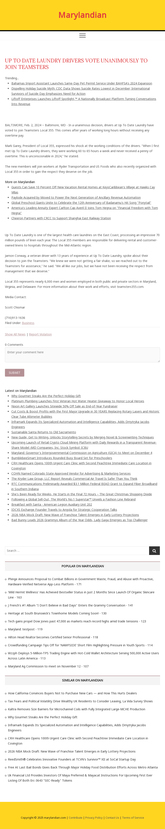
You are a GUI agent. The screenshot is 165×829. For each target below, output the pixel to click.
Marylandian (82, 15)
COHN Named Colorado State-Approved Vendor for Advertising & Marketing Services (71, 473)
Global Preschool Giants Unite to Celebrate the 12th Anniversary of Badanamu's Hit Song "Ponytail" (81, 203)
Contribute (75, 818)
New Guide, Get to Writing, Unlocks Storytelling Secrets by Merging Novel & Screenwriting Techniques (82, 437)
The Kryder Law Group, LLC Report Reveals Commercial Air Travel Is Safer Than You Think (74, 479)
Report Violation (40, 334)
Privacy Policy (94, 818)
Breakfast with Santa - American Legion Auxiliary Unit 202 (51, 504)
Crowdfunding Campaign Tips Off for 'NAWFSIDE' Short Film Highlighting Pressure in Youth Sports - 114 (80, 645)
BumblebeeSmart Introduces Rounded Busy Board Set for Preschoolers (61, 458)
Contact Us (112, 818)
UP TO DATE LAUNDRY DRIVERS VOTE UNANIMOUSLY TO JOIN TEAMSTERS (76, 63)
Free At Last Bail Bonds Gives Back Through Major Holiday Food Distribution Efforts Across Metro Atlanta (83, 767)
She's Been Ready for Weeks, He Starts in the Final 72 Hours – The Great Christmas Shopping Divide (81, 494)
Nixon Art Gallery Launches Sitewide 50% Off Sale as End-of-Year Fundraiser (64, 406)
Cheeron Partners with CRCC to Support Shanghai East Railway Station (61, 218)
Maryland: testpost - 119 (25, 629)
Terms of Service (133, 818)
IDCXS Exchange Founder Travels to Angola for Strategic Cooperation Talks (64, 510)
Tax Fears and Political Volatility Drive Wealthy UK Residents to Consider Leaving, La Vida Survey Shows (80, 701)
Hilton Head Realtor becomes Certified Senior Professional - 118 (53, 637)
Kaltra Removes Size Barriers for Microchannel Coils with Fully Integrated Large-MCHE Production (76, 709)
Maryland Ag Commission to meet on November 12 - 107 (48, 666)
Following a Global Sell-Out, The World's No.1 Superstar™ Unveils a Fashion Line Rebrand (73, 499)
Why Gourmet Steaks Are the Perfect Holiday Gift (46, 396)
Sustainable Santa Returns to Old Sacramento (43, 432)
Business (28, 323)
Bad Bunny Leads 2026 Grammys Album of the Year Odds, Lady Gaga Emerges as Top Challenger (79, 520)
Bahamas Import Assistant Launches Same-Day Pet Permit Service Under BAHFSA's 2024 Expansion (81, 83)
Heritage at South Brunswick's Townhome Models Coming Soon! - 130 (57, 613)
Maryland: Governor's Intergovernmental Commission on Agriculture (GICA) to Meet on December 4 (81, 453)
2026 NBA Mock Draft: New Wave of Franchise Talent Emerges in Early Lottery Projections (75, 515)
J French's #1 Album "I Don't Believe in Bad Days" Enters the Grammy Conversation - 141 (70, 605)
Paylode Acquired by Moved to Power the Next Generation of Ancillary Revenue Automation (76, 197)
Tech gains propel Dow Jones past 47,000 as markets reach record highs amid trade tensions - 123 (77, 621)
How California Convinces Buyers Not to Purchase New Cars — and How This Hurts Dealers (72, 693)
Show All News (15, 334)
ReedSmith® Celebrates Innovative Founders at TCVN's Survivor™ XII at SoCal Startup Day (72, 759)
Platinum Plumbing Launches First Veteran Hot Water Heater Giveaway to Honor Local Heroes (77, 401)
